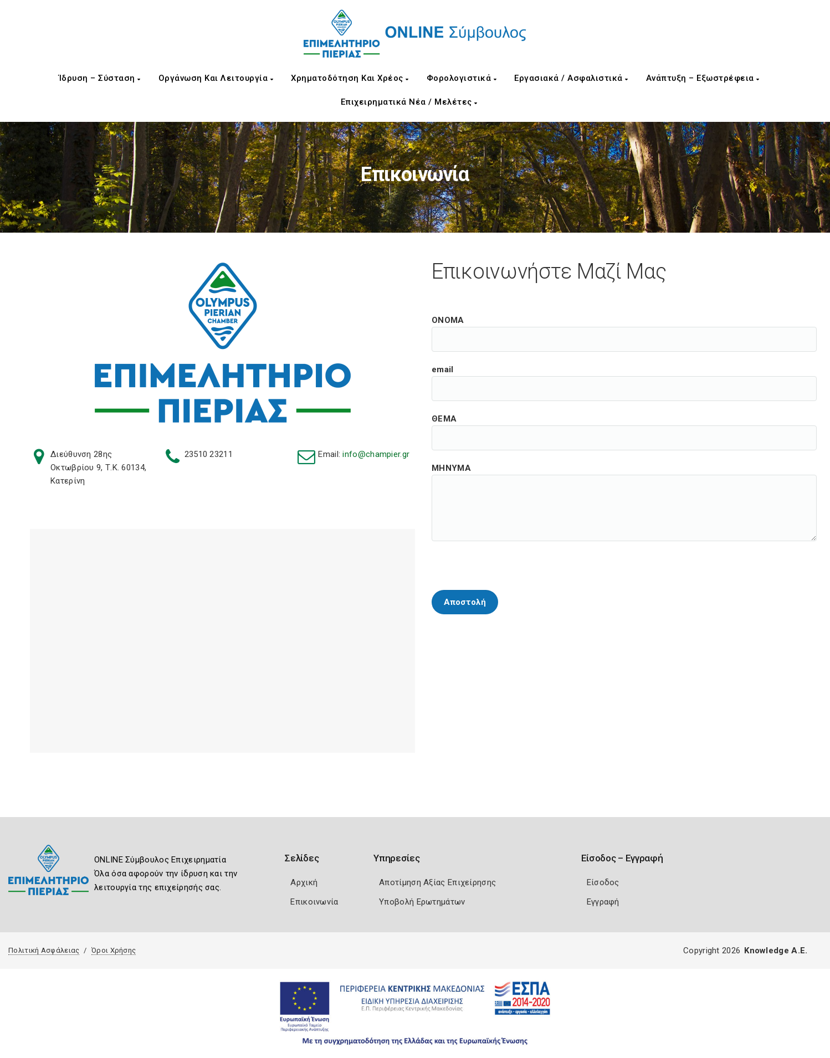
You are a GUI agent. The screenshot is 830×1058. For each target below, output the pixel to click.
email (624, 376)
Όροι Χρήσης (113, 950)
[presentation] (516, 566)
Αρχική (303, 882)
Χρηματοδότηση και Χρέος (350, 78)
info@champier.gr (375, 454)
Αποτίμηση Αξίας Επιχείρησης (437, 882)
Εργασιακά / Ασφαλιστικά (571, 78)
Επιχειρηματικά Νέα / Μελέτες (409, 102)
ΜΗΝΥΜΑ (624, 474)
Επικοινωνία (314, 902)
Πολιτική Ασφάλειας (43, 950)
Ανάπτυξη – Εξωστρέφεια (703, 78)
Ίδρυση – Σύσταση (100, 78)
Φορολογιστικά (462, 78)
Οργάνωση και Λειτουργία (216, 78)
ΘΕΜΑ (624, 425)
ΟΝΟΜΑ (624, 326)
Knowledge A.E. (775, 951)
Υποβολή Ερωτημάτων (422, 902)
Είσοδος (603, 882)
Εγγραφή (603, 902)
